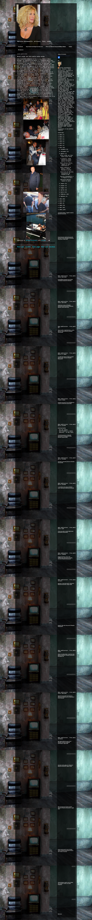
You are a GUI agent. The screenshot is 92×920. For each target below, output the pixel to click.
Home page (36, 247)
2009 (61, 203)
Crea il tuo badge (67, 55)
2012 (61, 147)
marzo (62, 192)
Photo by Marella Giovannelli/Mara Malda (56, 46)
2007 (61, 207)
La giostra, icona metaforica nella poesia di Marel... (66, 160)
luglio (63, 183)
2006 (61, 209)
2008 (61, 205)
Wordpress (20, 49)
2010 (61, 201)
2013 (61, 145)
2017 (61, 139)
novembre (63, 149)
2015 (61, 143)
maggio (63, 187)
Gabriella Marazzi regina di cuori (65, 180)
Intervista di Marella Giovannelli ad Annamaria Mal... (66, 173)
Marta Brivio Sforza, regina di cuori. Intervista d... (66, 164)
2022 (61, 137)
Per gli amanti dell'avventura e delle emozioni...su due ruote (66, 431)
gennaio (63, 196)
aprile (63, 190)
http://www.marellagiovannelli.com (34, 46)
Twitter (70, 46)
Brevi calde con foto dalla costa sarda (66, 156)
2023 (61, 134)
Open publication (63, 276)
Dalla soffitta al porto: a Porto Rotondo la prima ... (67, 169)
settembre (64, 151)
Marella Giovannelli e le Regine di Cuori (66, 177)
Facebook (20, 46)
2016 (61, 141)
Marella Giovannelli (61, 55)
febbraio (63, 194)
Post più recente (24, 247)
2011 (61, 199)
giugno (63, 185)
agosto (63, 153)
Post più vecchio (48, 247)
